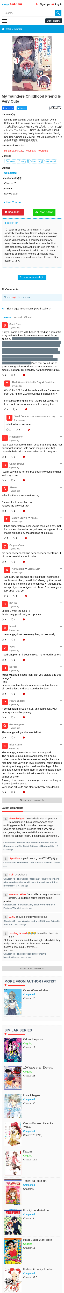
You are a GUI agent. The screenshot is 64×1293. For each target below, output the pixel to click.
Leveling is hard (18, 933)
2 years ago (14, 549)
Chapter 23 (29, 1075)
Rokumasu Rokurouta (36, 150)
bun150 (19, 150)
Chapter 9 (28, 1218)
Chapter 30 (29, 1103)
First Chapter (13, 202)
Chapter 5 (28, 1188)
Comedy (22, 161)
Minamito (9, 150)
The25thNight (16, 818)
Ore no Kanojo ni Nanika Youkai (38, 1125)
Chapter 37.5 (30, 1277)
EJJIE (12, 916)
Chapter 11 (29, 1247)
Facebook (8, 108)
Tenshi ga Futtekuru (35, 1180)
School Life (35, 161)
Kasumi (27, 1151)
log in (14, 297)
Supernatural (50, 161)
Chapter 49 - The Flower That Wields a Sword (27, 862)
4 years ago (14, 467)
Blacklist (55, 108)
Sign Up (42, 4)
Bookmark (12, 212)
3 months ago (22, 886)
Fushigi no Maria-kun (36, 1210)
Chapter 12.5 (30, 1159)
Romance (10, 161)
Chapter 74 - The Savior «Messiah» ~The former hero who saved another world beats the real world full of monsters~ (31, 882)
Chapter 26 (29, 998)
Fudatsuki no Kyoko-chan (38, 1269)
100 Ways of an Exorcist (38, 1067)
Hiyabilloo (14, 858)
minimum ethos (17, 894)
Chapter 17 (29, 1047)
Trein (11, 874)
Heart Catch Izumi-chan (37, 1239)
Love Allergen (31, 1095)
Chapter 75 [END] (32, 1135)
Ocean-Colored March (36, 990)
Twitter (22, 108)
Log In (57, 4)
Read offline (44, 212)
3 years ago (14, 328)
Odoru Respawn (33, 1039)
